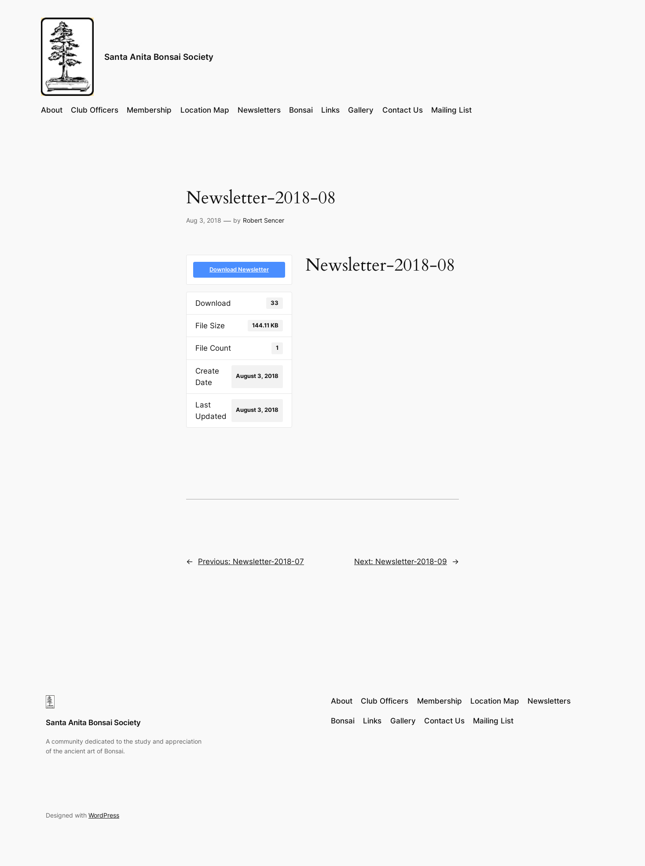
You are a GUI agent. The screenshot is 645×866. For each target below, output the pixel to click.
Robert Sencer (263, 220)
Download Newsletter (239, 269)
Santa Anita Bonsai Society (158, 56)
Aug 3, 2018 (203, 220)
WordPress (103, 815)
